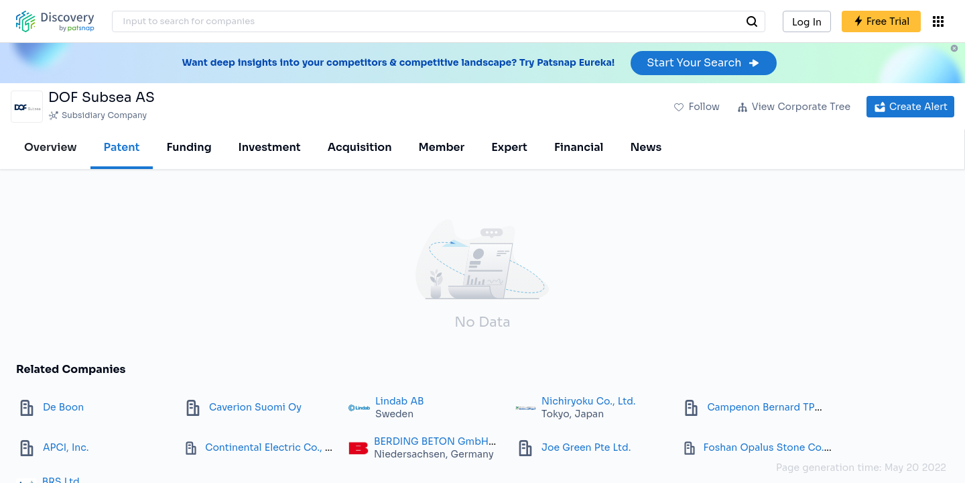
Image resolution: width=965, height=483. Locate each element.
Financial (578, 147)
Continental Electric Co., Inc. (273, 447)
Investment (270, 147)
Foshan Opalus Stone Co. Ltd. (774, 447)
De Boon (63, 407)
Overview (50, 147)
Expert (509, 147)
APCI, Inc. (65, 447)
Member (442, 147)
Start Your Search (703, 63)
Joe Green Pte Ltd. (586, 447)
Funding (188, 147)
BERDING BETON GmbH (431, 441)
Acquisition (360, 147)
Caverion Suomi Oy (255, 407)
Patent (122, 147)
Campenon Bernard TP (760, 407)
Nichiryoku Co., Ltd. (588, 401)
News (645, 147)
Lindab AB (399, 401)
